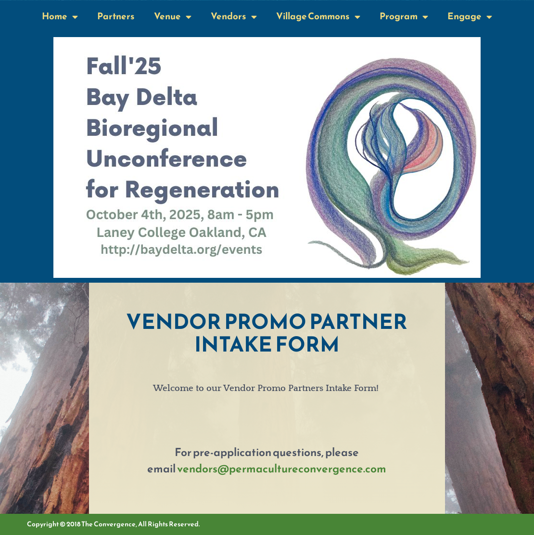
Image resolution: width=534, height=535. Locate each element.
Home (60, 16)
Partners (116, 16)
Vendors (234, 16)
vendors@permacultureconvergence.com (281, 468)
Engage (469, 16)
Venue (172, 16)
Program (404, 16)
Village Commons (318, 16)
